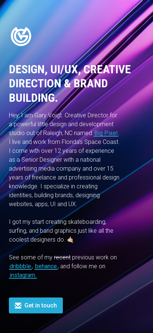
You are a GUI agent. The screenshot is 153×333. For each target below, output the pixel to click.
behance (46, 266)
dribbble (20, 266)
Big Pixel (106, 133)
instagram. (23, 275)
